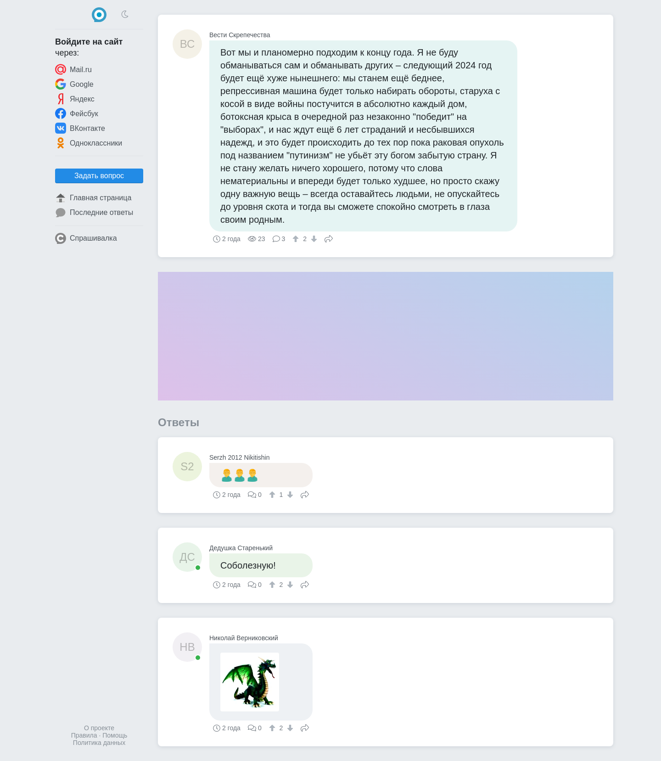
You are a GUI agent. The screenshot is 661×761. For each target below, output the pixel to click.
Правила (84, 735)
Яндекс (75, 98)
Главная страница (93, 197)
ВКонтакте (80, 128)
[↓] (312, 238)
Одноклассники (88, 142)
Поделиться (328, 237)
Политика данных (99, 742)
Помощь (114, 735)
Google (74, 84)
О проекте (99, 728)
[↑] (296, 238)
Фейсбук (76, 113)
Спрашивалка (86, 238)
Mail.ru (73, 69)
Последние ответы (94, 212)
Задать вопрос (99, 176)
